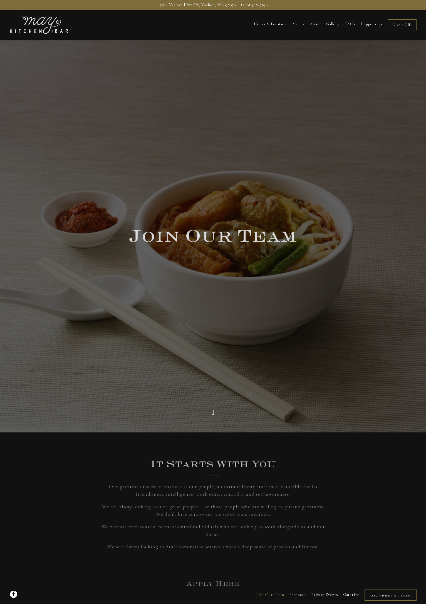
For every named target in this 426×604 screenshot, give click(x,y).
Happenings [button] (372, 24)
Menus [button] (298, 24)
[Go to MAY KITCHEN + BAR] (197, 5)
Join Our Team (270, 580)
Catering (351, 580)
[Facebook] (13, 580)
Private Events (324, 580)
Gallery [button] (332, 24)
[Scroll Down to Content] (213, 390)
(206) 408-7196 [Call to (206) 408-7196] (254, 5)
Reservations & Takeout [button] (390, 581)
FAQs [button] (350, 24)
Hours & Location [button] (270, 24)
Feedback (297, 580)
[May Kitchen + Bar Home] (39, 24)
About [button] (315, 24)
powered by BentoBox (213, 597)
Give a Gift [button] (402, 24)
